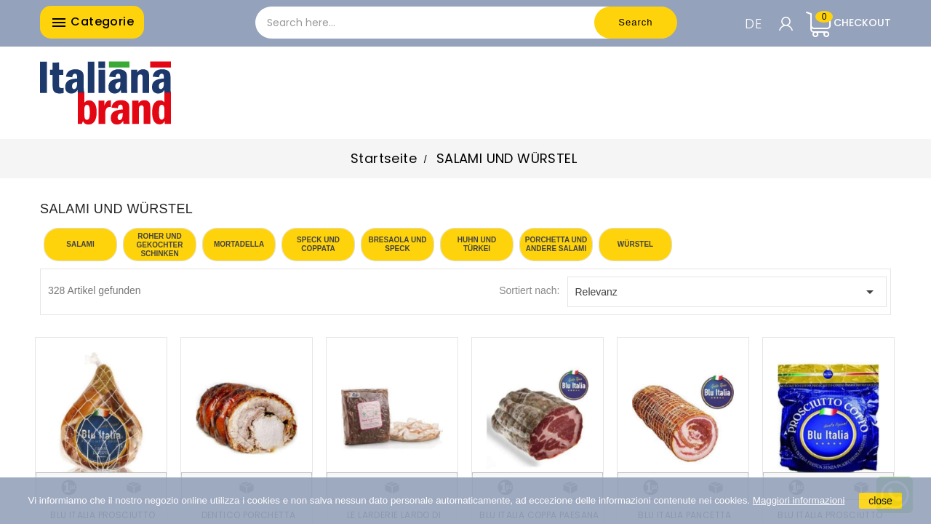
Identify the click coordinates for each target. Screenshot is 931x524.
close (880, 501)
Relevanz (727, 292)
